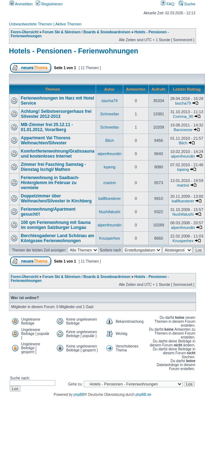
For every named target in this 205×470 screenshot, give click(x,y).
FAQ (167, 4)
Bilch (109, 140)
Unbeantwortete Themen (30, 24)
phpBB (79, 395)
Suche (187, 4)
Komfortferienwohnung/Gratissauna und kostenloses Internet (57, 154)
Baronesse (182, 130)
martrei (110, 183)
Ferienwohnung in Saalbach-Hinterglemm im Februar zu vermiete (50, 182)
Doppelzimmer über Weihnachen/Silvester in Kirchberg (56, 198)
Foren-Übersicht (24, 32)
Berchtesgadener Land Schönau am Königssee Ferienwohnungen (57, 238)
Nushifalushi (109, 212)
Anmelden (21, 4)
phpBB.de (143, 395)
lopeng (109, 167)
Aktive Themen (68, 24)
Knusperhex (109, 238)
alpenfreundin (109, 154)
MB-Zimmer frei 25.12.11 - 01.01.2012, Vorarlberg (47, 127)
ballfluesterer (109, 198)
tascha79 (109, 101)
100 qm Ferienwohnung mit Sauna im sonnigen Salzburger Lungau (56, 225)
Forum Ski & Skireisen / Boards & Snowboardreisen (86, 32)
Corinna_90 (183, 116)
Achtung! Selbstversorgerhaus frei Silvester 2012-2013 (56, 114)
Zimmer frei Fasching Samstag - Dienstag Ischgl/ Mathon (53, 167)
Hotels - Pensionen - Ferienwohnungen (73, 51)
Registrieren (49, 4)
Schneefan (109, 114)
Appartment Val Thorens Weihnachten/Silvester (46, 140)
